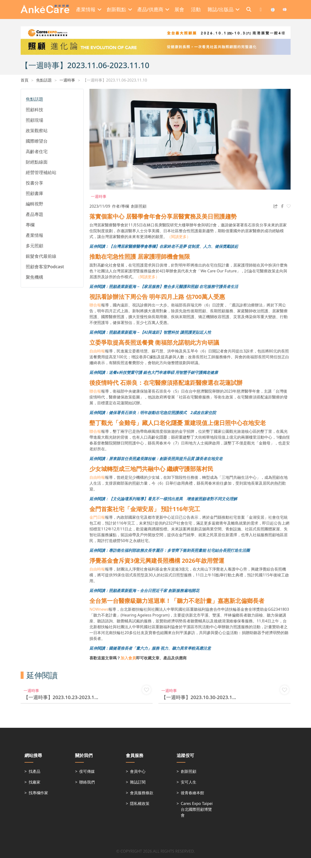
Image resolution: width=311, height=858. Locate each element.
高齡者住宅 (37, 151)
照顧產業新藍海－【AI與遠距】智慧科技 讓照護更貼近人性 (160, 332)
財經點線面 (37, 162)
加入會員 (128, 658)
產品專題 (34, 214)
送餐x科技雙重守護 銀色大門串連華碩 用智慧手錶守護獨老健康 (163, 372)
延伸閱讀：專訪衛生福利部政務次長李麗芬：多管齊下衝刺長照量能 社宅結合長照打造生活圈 (169, 550)
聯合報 (95, 305)
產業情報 (34, 235)
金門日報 (97, 517)
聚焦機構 (34, 277)
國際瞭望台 (37, 141)
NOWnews (98, 609)
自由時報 (97, 351)
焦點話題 (44, 80)
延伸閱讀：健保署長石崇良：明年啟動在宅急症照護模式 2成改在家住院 (152, 412)
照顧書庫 (34, 193)
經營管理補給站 (41, 172)
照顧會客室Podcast (45, 266)
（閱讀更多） (178, 236)
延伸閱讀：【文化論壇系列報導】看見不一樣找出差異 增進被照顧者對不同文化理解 (163, 498)
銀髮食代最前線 (41, 256)
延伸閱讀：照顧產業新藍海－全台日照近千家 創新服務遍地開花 (144, 590)
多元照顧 (34, 246)
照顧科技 (34, 109)
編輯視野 (34, 204)
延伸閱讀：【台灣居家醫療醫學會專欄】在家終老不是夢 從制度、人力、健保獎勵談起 (163, 246)
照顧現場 (34, 120)
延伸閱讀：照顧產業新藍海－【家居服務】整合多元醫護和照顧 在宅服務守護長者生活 (163, 286)
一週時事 (67, 80)
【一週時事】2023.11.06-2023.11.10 (115, 80)
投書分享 (34, 183)
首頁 (24, 80)
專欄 (30, 225)
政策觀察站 (37, 130)
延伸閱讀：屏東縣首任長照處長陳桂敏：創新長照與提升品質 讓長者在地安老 (156, 458)
